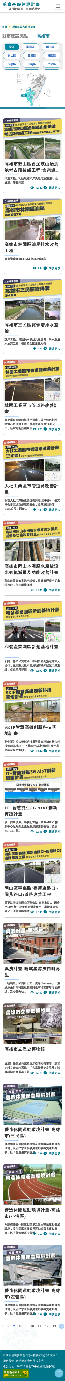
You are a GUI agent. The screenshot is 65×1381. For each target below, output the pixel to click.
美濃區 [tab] (32, 55)
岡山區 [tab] (50, 46)
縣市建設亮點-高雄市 (23, 27)
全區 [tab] (12, 46)
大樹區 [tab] (32, 64)
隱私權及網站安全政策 (41, 1355)
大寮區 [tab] (12, 64)
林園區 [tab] (51, 55)
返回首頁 (16, 8)
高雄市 (43, 36)
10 (32, 1326)
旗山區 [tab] (12, 55)
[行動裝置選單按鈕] (58, 6)
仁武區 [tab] (51, 64)
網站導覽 (32, 8)
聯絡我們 (8, 1360)
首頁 (4, 27)
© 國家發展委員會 (14, 1355)
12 (47, 1326)
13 (54, 1326)
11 (39, 1326)
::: (1, 1351)
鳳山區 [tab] (30, 46)
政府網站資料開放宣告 (30, 1360)
